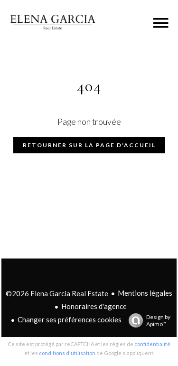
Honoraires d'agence (94, 306)
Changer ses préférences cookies (70, 319)
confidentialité (152, 344)
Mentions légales (145, 293)
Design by (147, 320)
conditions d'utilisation (67, 353)
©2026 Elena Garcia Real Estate (57, 293)
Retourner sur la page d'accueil (89, 145)
